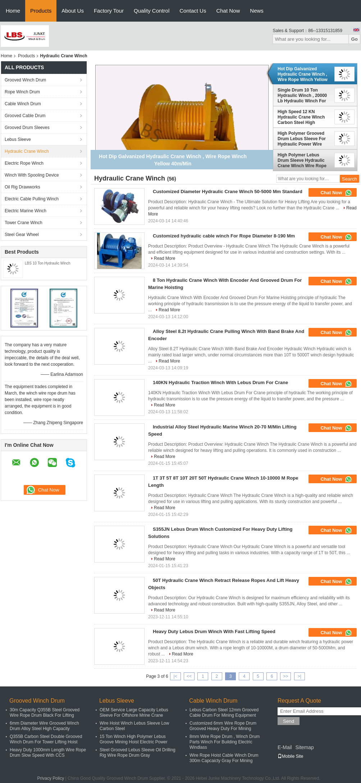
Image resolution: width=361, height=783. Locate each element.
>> (285, 676)
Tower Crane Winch (23, 222)
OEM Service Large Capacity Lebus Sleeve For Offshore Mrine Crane (134, 712)
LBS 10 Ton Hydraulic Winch (47, 263)
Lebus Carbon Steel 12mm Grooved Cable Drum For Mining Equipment (224, 712)
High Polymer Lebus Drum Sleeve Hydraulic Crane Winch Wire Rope (302, 160)
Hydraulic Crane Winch (27, 151)
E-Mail (285, 747)
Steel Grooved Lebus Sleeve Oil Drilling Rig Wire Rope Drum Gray (137, 752)
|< (175, 676)
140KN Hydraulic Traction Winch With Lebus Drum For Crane (220, 382)
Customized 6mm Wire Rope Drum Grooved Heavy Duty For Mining (222, 726)
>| (299, 676)
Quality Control (151, 11)
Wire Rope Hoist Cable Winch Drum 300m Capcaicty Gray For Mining (223, 758)
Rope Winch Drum (22, 91)
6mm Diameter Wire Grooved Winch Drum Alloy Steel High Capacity (44, 726)
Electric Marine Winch (25, 210)
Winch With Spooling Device (32, 175)
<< (189, 676)
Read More (164, 258)
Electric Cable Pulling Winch (32, 198)
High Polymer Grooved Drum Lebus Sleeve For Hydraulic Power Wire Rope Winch (302, 139)
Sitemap (304, 747)
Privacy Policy (50, 778)
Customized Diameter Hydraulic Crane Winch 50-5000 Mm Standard (227, 191)
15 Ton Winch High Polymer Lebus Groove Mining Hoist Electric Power (134, 739)
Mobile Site (290, 756)
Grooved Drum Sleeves (27, 127)
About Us (72, 11)
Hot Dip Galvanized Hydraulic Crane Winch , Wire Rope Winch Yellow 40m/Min (303, 74)
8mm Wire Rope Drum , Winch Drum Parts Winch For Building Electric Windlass (224, 742)
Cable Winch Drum (23, 103)
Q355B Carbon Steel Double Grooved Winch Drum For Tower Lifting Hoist (46, 739)
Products (40, 11)
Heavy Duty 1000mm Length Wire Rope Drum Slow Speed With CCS (48, 752)
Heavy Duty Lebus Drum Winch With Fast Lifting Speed (214, 631)
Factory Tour (109, 11)
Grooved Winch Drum (25, 80)
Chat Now (228, 10)
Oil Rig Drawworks (22, 187)
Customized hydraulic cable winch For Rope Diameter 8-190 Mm (224, 236)
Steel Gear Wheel (22, 234)
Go (354, 39)
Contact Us (192, 11)
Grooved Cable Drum (25, 115)
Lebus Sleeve (18, 139)
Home (13, 11)
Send (288, 721)
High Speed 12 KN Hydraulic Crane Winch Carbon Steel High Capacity (301, 117)
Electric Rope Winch (24, 163)
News (257, 11)
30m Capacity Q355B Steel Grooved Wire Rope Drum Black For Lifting (44, 712)
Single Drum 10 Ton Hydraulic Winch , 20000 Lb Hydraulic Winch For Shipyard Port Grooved (302, 95)
